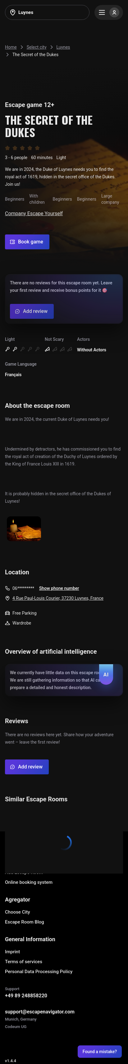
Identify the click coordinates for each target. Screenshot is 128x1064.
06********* (23, 588)
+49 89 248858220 (26, 996)
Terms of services (23, 961)
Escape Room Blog (24, 922)
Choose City (17, 912)
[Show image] (24, 529)
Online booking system (29, 882)
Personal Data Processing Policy (38, 971)
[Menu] (108, 12)
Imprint (12, 952)
